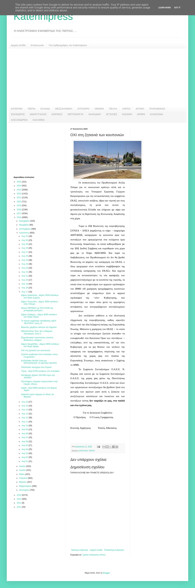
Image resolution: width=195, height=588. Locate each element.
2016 (19, 217)
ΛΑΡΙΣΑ (126, 108)
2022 (19, 193)
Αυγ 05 (25, 445)
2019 (19, 205)
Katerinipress (43, 16)
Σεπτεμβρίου (25, 229)
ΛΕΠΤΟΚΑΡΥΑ (75, 114)
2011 (19, 507)
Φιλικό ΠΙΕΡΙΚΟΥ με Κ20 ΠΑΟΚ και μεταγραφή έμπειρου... (37, 309)
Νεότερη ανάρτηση (79, 550)
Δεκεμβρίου (24, 221)
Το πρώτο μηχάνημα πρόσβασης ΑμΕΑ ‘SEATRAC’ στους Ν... (38, 322)
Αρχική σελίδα (18, 45)
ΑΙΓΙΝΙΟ (140, 108)
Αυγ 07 (25, 437)
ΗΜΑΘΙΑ (99, 108)
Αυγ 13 (25, 414)
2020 (19, 201)
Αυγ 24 (25, 264)
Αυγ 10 (25, 425)
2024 (19, 185)
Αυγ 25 (25, 260)
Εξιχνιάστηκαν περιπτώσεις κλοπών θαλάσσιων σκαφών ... (37, 338)
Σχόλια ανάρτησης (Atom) (93, 555)
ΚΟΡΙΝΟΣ (57, 114)
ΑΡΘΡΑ (141, 114)
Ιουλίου (22, 466)
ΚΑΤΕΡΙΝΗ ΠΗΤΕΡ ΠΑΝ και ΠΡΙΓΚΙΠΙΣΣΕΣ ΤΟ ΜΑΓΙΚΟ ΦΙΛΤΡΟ (39, 362)
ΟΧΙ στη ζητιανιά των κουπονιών (35, 350)
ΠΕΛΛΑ (113, 108)
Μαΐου (22, 474)
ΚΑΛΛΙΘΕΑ (39, 120)
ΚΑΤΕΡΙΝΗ (17, 108)
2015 (19, 495)
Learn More (164, 7)
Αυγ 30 (25, 240)
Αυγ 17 (25, 292)
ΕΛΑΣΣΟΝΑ (156, 114)
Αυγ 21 (25, 276)
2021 (19, 197)
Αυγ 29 (25, 244)
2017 (19, 213)
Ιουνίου (22, 470)
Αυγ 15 (25, 406)
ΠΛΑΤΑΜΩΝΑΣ (157, 108)
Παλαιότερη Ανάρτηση (114, 550)
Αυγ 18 (25, 288)
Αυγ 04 (25, 449)
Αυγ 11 (25, 421)
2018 (19, 209)
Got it (177, 7)
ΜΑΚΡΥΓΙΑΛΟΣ (38, 114)
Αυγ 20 (25, 280)
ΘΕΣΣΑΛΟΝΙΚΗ (63, 108)
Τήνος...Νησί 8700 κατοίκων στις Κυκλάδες (40, 371)
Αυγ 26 (25, 256)
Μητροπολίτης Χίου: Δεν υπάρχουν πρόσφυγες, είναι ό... (36, 332)
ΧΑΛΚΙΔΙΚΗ (94, 114)
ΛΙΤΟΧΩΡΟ (83, 108)
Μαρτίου (23, 482)
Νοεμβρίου (24, 225)
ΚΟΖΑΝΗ (127, 114)
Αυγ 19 (25, 284)
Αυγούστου (24, 233)
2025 (19, 182)
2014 (19, 499)
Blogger (106, 573)
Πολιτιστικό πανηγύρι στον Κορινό (36, 367)
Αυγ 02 (25, 457)
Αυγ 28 (25, 248)
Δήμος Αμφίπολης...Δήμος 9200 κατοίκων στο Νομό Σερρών (39, 296)
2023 (19, 190)
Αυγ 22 (25, 272)
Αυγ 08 (25, 433)
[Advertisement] (97, 77)
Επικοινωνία (37, 45)
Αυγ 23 (25, 268)
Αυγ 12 (25, 417)
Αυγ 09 (25, 429)
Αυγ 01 (25, 461)
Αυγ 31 (25, 236)
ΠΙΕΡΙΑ (31, 108)
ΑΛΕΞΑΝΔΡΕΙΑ (19, 120)
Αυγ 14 (25, 409)
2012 (19, 503)
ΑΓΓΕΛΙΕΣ (111, 114)
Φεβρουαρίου (25, 486)
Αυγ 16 (25, 402)
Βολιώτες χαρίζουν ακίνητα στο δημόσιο (39, 327)
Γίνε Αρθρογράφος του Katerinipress (68, 45)
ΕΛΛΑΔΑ (45, 108)
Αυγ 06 (25, 441)
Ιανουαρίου (24, 490)
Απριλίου (23, 478)
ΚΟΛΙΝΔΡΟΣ (18, 114)
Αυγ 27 (25, 252)
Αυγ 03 (25, 453)
